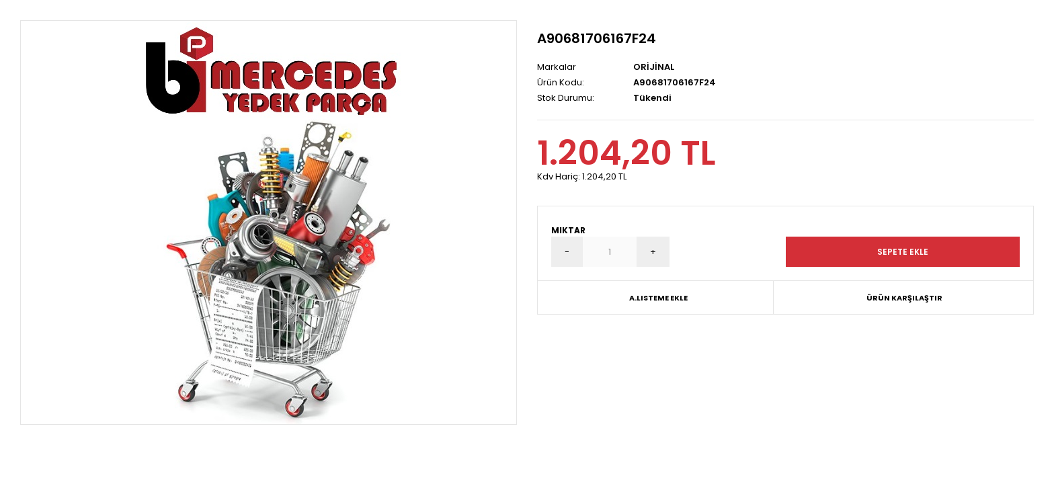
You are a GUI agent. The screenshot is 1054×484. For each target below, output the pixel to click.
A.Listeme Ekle (658, 297)
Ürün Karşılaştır (904, 297)
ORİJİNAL (653, 67)
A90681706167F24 (596, 38)
